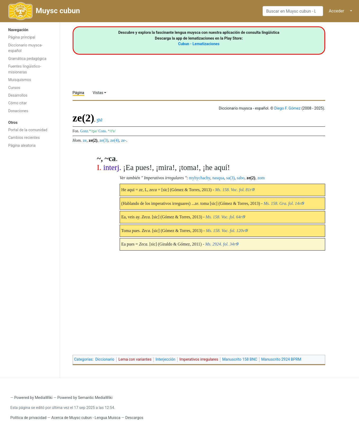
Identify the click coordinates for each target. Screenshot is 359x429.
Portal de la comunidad (27, 130)
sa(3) (230, 178)
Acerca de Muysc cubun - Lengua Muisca (85, 418)
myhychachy (199, 178)
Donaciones (18, 111)
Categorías (83, 359)
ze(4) (114, 140)
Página (78, 93)
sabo (240, 178)
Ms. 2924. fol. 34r (220, 244)
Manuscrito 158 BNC (239, 359)
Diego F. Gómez (287, 108)
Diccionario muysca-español (25, 48)
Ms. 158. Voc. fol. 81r (233, 189)
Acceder (336, 10)
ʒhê (99, 120)
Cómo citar (17, 103)
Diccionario (104, 359)
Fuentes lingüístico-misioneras (24, 69)
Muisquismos (19, 80)
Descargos (134, 418)
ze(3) (104, 140)
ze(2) (93, 140)
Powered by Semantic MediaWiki (85, 397)
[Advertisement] (30, 234)
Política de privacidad (28, 418)
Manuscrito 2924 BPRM (281, 359)
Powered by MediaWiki (33, 397)
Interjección (165, 359)
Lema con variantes (134, 359)
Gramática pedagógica (27, 58)
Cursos (14, 88)
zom (261, 178)
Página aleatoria (22, 145)
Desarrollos (17, 95)
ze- (123, 140)
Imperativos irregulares (198, 359)
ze (85, 140)
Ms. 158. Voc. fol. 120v (225, 230)
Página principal (21, 37)
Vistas (98, 93)
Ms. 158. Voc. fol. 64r (224, 217)
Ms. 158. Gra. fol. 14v (282, 203)
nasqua (218, 178)
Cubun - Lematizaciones (199, 44)
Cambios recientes (24, 137)
